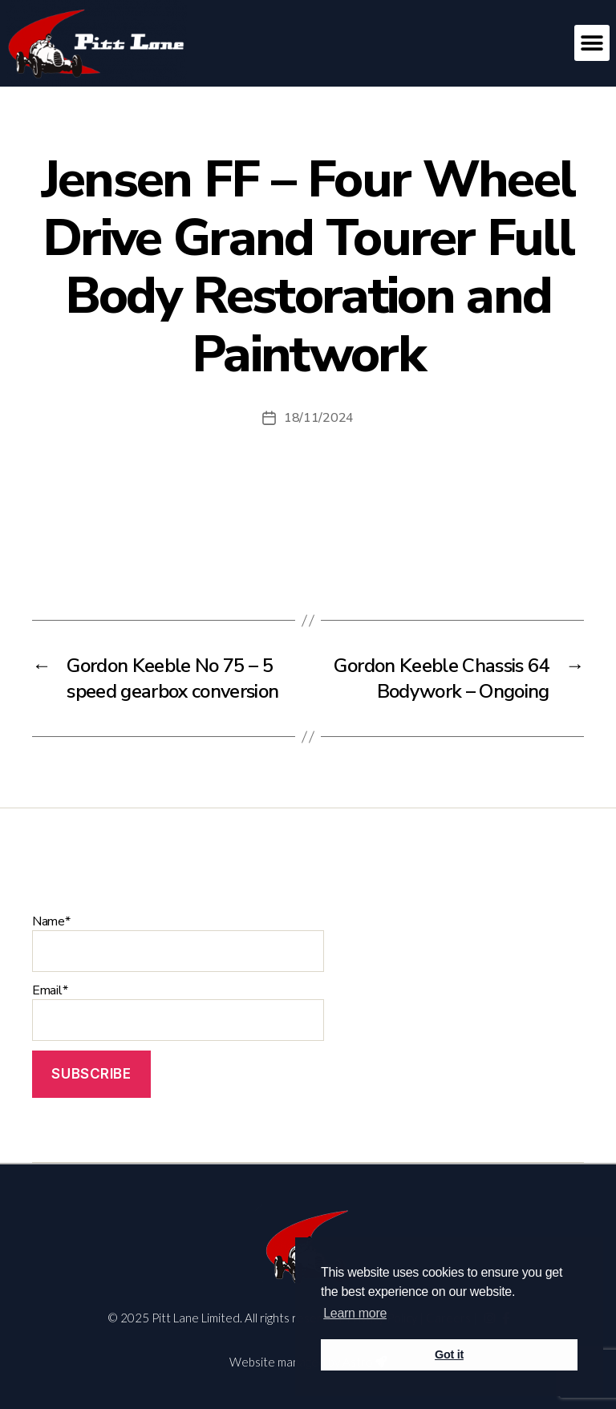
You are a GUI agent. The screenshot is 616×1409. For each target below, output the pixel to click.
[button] (592, 43)
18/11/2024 (319, 418)
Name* (178, 942)
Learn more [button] (355, 1313)
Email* (178, 1011)
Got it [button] (449, 1354)
